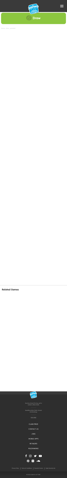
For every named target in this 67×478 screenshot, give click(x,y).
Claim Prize (33, 424)
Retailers (33, 444)
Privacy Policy (15, 468)
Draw (7, 28)
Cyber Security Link (50, 468)
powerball (12, 28)
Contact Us (33, 429)
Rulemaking (33, 448)
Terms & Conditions (26, 468)
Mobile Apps (33, 439)
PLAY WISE (33, 417)
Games (3, 28)
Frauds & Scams (38, 468)
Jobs (33, 434)
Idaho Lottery (33, 394)
